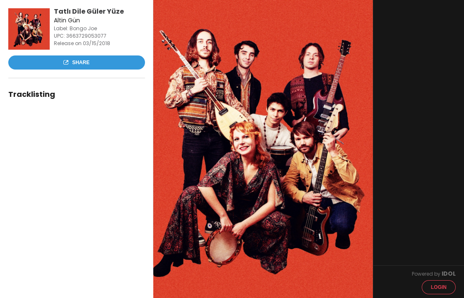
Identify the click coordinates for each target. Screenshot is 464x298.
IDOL (449, 273)
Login (439, 287)
